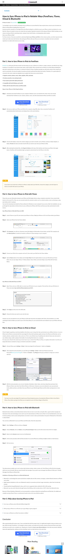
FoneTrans (5, 65)
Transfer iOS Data (14, 5)
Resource (8, 5)
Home (4, 5)
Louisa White (14, 22)
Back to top (62, 544)
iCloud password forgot (16, 352)
